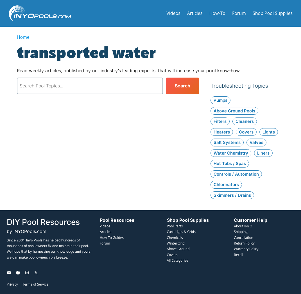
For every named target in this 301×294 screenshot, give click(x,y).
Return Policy (244, 243)
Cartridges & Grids (181, 231)
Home (23, 37)
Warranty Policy (246, 248)
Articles (105, 231)
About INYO (243, 226)
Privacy (12, 284)
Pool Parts (175, 226)
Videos (105, 226)
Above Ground (178, 248)
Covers (172, 254)
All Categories (177, 260)
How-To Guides (112, 237)
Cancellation (243, 237)
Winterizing (176, 243)
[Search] (182, 86)
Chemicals (175, 237)
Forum (105, 243)
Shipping (241, 231)
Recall (238, 254)
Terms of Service (35, 284)
